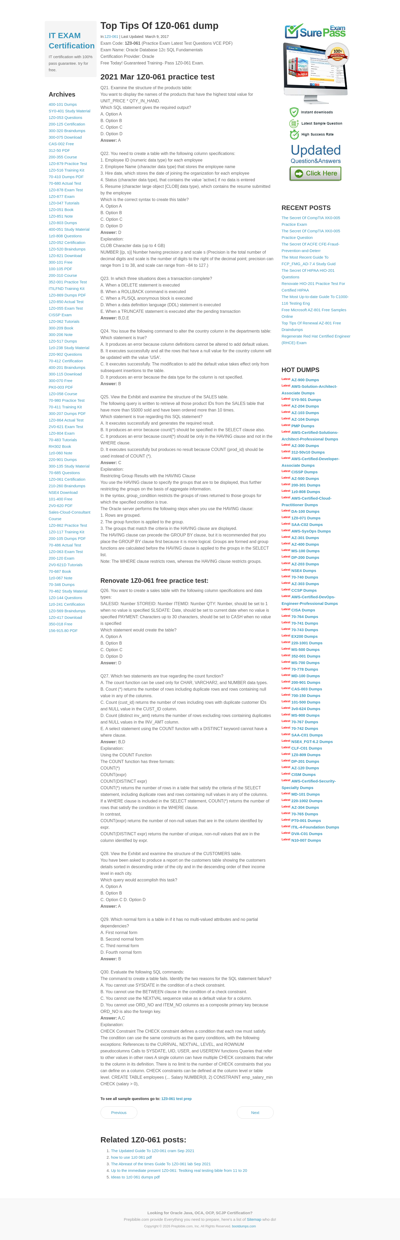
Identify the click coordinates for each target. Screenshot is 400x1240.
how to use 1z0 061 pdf (131, 1157)
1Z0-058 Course (63, 393)
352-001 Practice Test (68, 282)
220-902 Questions (65, 354)
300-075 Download (65, 137)
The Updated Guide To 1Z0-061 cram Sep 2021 (152, 1150)
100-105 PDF (60, 269)
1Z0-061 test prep (176, 1099)
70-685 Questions (64, 472)
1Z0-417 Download (65, 617)
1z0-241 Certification (67, 604)
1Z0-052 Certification (67, 242)
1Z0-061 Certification (67, 479)
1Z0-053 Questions (65, 117)
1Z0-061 (111, 36)
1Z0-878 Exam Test (66, 190)
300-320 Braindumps (67, 130)
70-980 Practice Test (66, 400)
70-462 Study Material (68, 591)
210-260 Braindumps (67, 486)
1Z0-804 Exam (61, 433)
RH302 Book (60, 446)
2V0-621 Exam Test (66, 426)
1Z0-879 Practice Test (68, 163)
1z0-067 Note (60, 578)
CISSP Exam (60, 315)
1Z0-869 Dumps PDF (67, 295)
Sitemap (254, 1219)
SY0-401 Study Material (69, 111)
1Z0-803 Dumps (63, 222)
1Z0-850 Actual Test (66, 301)
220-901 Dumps (63, 459)
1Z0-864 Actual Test (66, 420)
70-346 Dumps (61, 584)
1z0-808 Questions (65, 236)
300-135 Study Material (69, 466)
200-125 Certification (67, 124)
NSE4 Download (63, 492)
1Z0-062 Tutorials (64, 321)
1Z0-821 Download (65, 255)
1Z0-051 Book (61, 209)
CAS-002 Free (61, 144)
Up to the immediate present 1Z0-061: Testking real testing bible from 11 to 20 (179, 1170)
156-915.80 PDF (63, 630)
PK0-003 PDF (61, 387)
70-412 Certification (66, 361)
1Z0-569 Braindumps (67, 611)
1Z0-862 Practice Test (68, 525)
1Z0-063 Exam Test (66, 551)
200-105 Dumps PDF (67, 538)
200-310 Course (63, 275)
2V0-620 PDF (61, 505)
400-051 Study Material (69, 229)
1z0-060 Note (60, 453)
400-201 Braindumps (67, 367)
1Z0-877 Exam (61, 196)
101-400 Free (60, 499)
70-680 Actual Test (65, 183)
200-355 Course (63, 157)
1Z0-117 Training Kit (66, 532)
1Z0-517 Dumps (63, 341)
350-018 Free (60, 624)
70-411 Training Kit (65, 407)
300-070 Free (60, 380)
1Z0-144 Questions (65, 597)
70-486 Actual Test (65, 545)
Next (255, 1112)
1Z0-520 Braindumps (67, 249)
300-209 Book (61, 328)
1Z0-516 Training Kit (66, 170)
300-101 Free (60, 262)
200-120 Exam (61, 558)
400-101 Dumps (63, 104)
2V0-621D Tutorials (65, 565)
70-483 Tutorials (63, 440)
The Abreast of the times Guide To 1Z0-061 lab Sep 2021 (161, 1164)
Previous (118, 1112)
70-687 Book (60, 571)
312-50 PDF (59, 150)
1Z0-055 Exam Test (66, 308)
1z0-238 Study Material (69, 347)
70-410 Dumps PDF (66, 176)
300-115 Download (65, 374)
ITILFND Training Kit (66, 288)
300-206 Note (61, 334)
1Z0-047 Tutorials (64, 203)
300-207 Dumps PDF (67, 413)
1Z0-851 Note (61, 216)
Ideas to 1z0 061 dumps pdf (135, 1177)
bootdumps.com (244, 1226)
